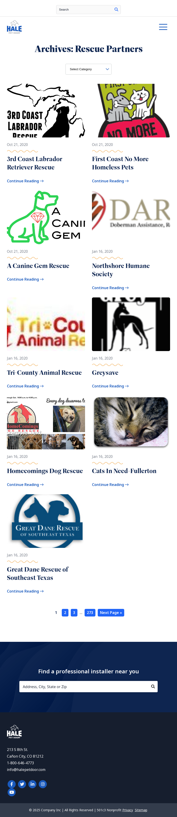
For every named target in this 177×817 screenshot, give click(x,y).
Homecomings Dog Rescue (45, 471)
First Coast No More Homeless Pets (120, 163)
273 (90, 612)
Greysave (105, 373)
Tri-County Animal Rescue (44, 373)
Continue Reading (25, 181)
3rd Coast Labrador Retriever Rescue (34, 163)
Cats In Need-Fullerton (124, 471)
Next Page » (111, 612)
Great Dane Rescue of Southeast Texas (37, 573)
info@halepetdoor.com (26, 769)
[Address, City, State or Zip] (88, 686)
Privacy (127, 810)
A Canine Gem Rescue (38, 266)
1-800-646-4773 (20, 763)
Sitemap (141, 810)
